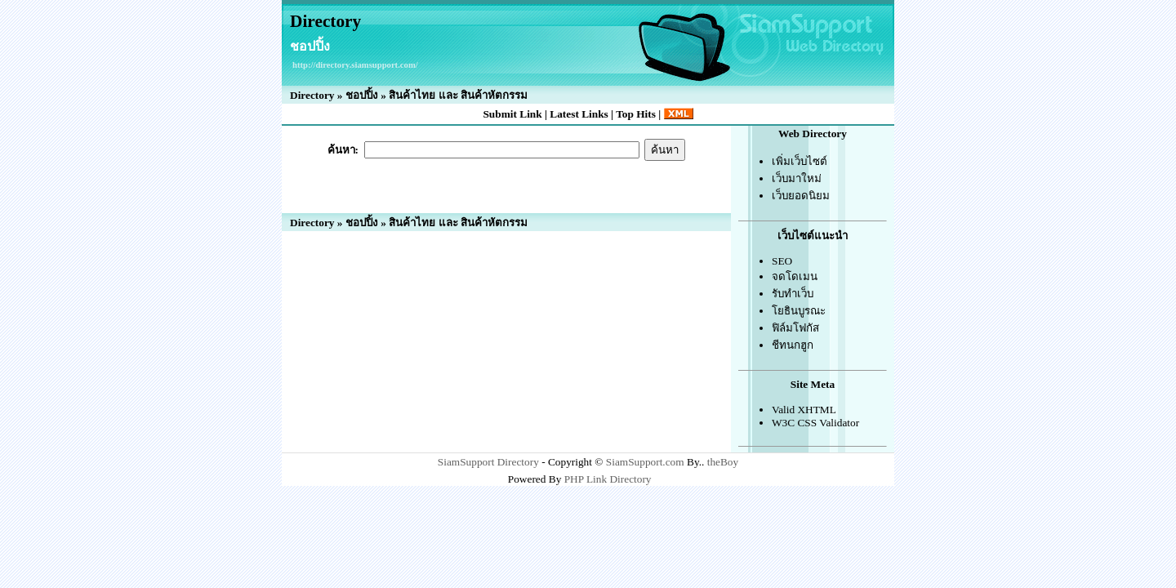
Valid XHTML (804, 409)
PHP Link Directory (608, 479)
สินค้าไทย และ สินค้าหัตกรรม (458, 95)
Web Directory (812, 133)
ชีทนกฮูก (792, 345)
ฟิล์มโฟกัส (795, 328)
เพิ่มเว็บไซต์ (799, 161)
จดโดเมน (794, 276)
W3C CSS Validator (815, 422)
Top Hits (636, 114)
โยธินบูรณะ (799, 311)
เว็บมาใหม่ (797, 178)
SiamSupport (466, 462)
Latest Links (579, 114)
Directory (325, 21)
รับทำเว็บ (792, 293)
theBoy (723, 462)
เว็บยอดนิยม (801, 195)
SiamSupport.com (645, 462)
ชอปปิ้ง (361, 95)
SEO (782, 261)
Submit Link (512, 114)
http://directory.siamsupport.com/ (355, 64)
